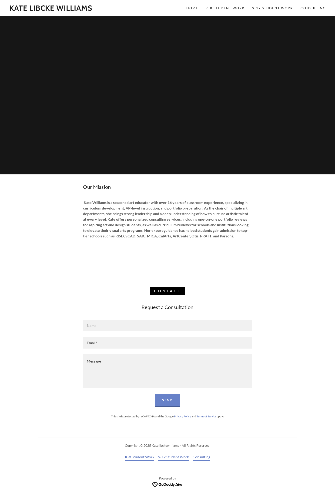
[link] (50, 9)
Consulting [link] (313, 8)
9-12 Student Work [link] (272, 8)
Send (167, 400)
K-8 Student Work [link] (225, 8)
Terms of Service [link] (206, 416)
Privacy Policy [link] (182, 416)
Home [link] (192, 8)
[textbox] (167, 325)
